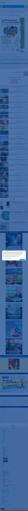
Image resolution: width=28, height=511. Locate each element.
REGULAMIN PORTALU (8, 257)
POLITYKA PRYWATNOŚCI (8, 258)
